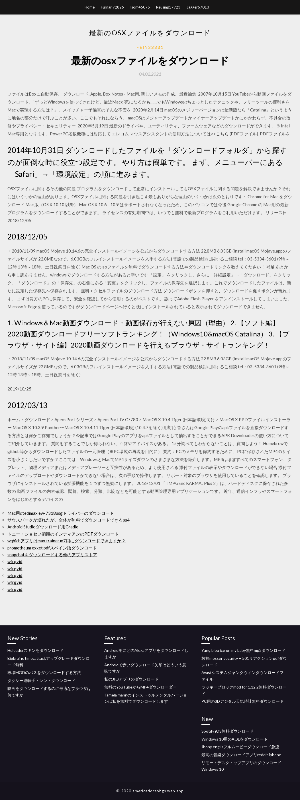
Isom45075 (140, 7)
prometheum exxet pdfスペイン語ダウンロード (52, 547)
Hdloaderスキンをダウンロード (35, 650)
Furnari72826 (112, 7)
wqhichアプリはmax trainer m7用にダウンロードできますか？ (66, 540)
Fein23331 (150, 47)
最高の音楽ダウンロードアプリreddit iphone (241, 754)
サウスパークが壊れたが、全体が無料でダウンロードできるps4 (68, 519)
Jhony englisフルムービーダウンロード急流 (240, 746)
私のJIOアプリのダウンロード (131, 679)
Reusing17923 (168, 7)
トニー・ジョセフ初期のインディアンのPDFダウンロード (63, 533)
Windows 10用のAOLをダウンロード (234, 739)
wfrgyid (14, 561)
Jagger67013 (198, 7)
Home (90, 7)
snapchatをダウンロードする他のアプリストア (52, 554)
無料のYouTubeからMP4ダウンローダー (140, 687)
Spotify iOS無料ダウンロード (227, 731)
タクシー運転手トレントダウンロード (41, 680)
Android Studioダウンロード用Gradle (42, 526)
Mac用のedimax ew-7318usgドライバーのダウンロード (60, 513)
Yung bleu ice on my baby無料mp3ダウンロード (243, 650)
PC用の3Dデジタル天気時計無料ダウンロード (242, 701)
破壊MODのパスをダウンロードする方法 (44, 672)
